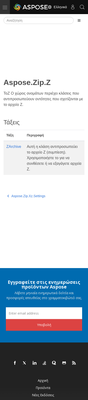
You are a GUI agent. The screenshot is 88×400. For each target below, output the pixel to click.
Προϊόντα (43, 387)
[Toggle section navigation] (79, 20)
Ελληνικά (57, 7)
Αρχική (43, 380)
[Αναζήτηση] (39, 20)
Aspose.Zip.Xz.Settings (26, 196)
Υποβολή (44, 325)
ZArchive (13, 147)
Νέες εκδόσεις (43, 395)
